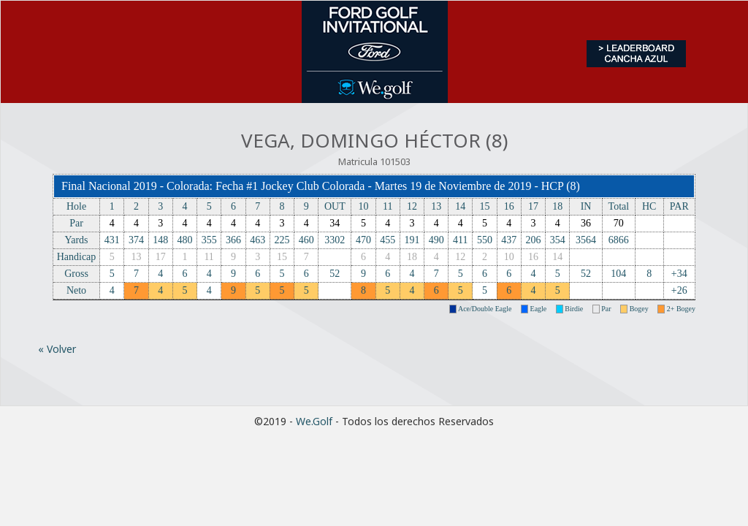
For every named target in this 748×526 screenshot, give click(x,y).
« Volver (57, 349)
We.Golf (314, 421)
